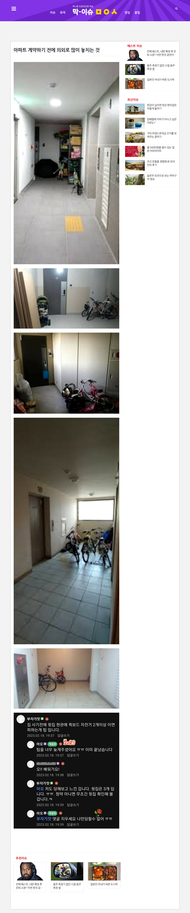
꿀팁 (137, 12)
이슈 (53, 12)
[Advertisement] (95, 31)
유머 (63, 12)
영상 (127, 12)
